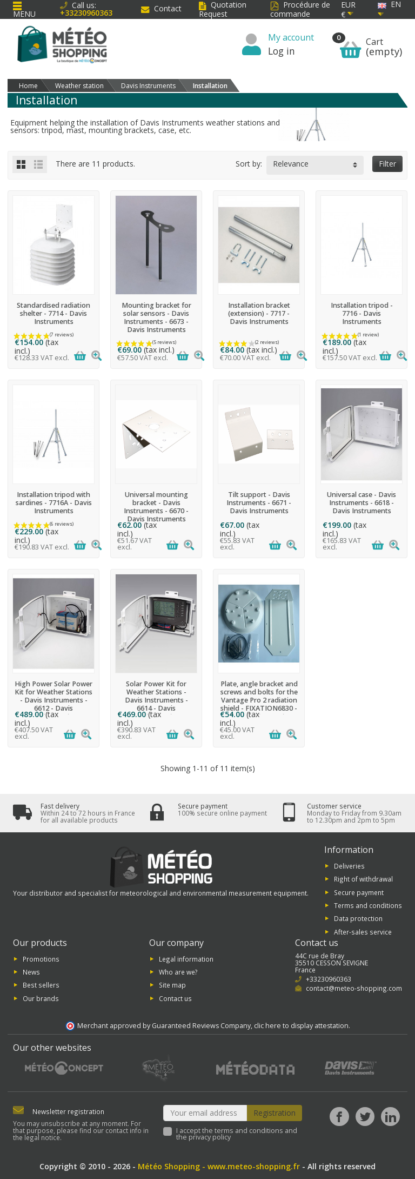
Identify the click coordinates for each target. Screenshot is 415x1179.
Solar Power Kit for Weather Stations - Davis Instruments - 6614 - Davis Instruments (156, 700)
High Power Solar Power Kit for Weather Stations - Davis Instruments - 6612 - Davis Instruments (53, 700)
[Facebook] (339, 1116)
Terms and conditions (368, 905)
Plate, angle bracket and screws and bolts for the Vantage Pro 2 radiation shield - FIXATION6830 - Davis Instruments (259, 700)
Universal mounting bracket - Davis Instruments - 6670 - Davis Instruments (156, 507)
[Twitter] (365, 1116)
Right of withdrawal (363, 879)
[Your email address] (205, 1113)
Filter (387, 163)
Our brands (41, 997)
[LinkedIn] (390, 1116)
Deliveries (349, 865)
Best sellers (41, 985)
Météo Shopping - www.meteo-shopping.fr (219, 1166)
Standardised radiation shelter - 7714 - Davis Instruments (53, 313)
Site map (172, 985)
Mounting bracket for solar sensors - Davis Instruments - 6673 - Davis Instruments (156, 317)
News (31, 972)
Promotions (41, 958)
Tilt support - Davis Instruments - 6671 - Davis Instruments (258, 502)
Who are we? (178, 972)
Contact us (175, 997)
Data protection (358, 918)
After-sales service (363, 931)
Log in (281, 50)
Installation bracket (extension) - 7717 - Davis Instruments (259, 313)
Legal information (186, 958)
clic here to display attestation (301, 1025)
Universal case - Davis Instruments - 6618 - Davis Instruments (361, 502)
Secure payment (359, 891)
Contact (161, 8)
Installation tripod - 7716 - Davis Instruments (362, 313)
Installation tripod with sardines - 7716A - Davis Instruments (54, 502)
